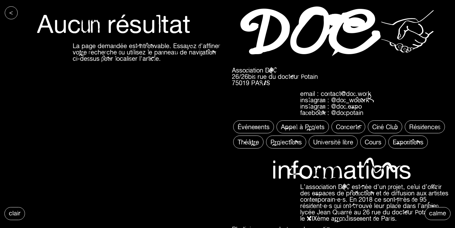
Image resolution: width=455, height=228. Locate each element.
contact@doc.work (346, 93)
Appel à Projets (303, 126)
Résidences (424, 126)
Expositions (408, 142)
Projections (286, 142)
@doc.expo (346, 106)
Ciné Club (385, 126)
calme (437, 213)
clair (15, 213)
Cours (373, 142)
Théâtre (248, 142)
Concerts (348, 126)
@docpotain (347, 112)
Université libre (333, 142)
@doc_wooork (350, 100)
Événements (254, 126)
